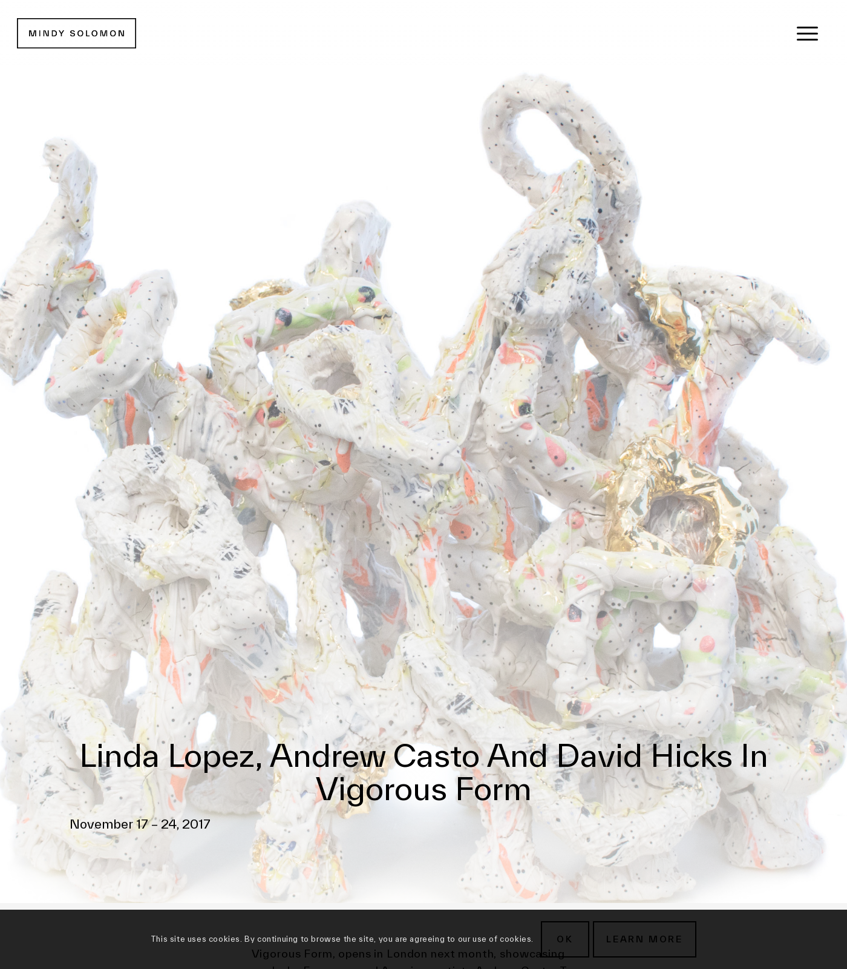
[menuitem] (807, 33)
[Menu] (807, 33)
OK (565, 939)
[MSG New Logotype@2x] (76, 33)
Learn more (644, 939)
